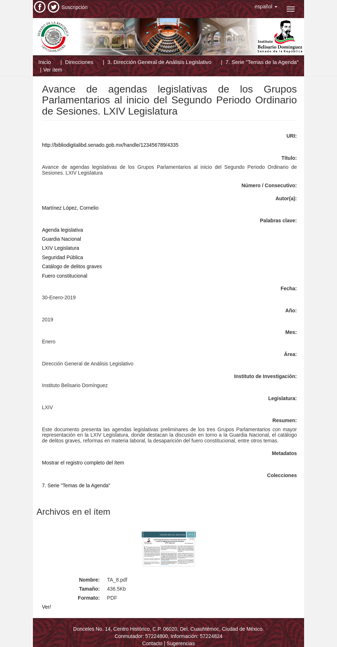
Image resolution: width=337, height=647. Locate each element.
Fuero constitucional (64, 276)
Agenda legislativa (62, 230)
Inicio (44, 62)
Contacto (152, 643)
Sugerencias (181, 643)
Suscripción (74, 7)
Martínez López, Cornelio (70, 208)
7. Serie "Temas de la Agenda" (262, 62)
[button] (266, 6)
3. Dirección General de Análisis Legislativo (159, 62)
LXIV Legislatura (60, 248)
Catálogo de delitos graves (72, 266)
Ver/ (46, 607)
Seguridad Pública (62, 257)
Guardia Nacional (61, 239)
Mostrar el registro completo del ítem (83, 463)
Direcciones (79, 62)
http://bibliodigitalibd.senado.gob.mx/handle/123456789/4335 (110, 145)
